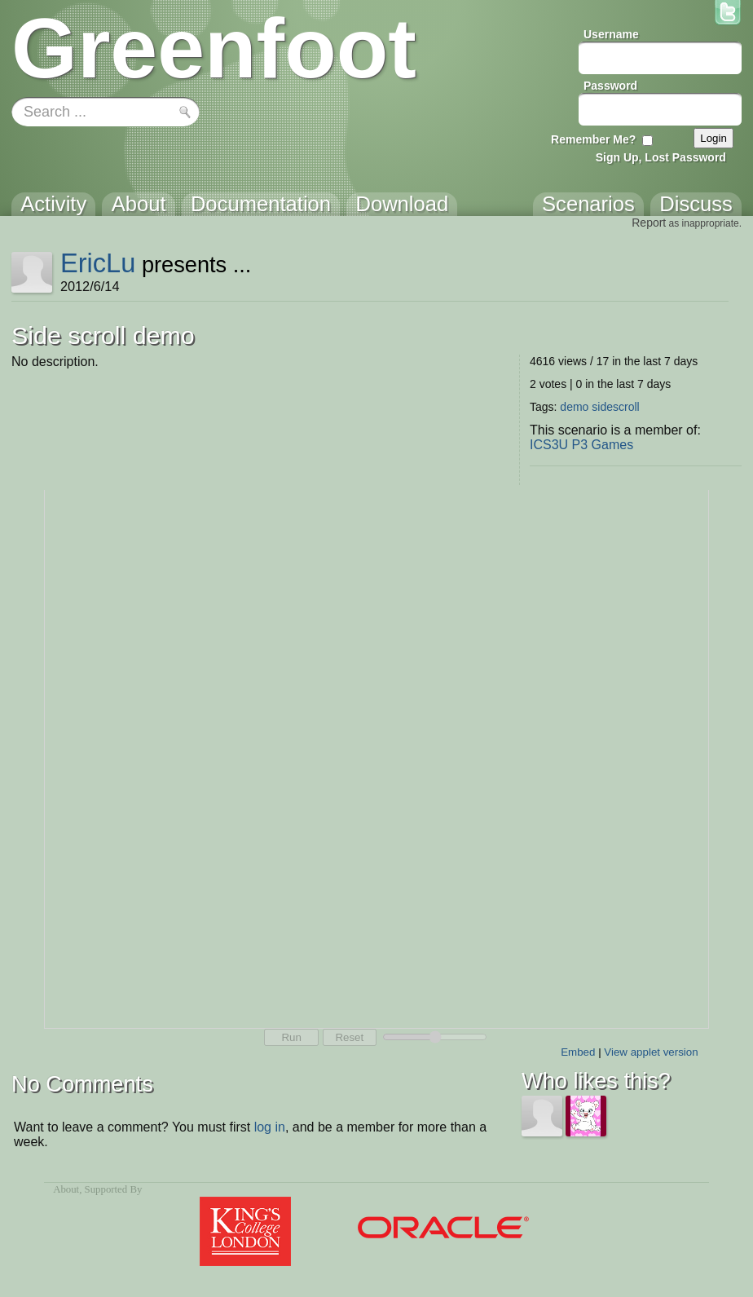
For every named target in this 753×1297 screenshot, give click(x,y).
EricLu (97, 263)
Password (610, 85)
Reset (349, 1037)
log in (269, 1127)
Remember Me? (593, 139)
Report (649, 222)
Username (611, 34)
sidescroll (615, 406)
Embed (578, 1052)
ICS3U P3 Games (581, 445)
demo (574, 406)
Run (291, 1037)
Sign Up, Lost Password (661, 157)
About (66, 1189)
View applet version (651, 1052)
